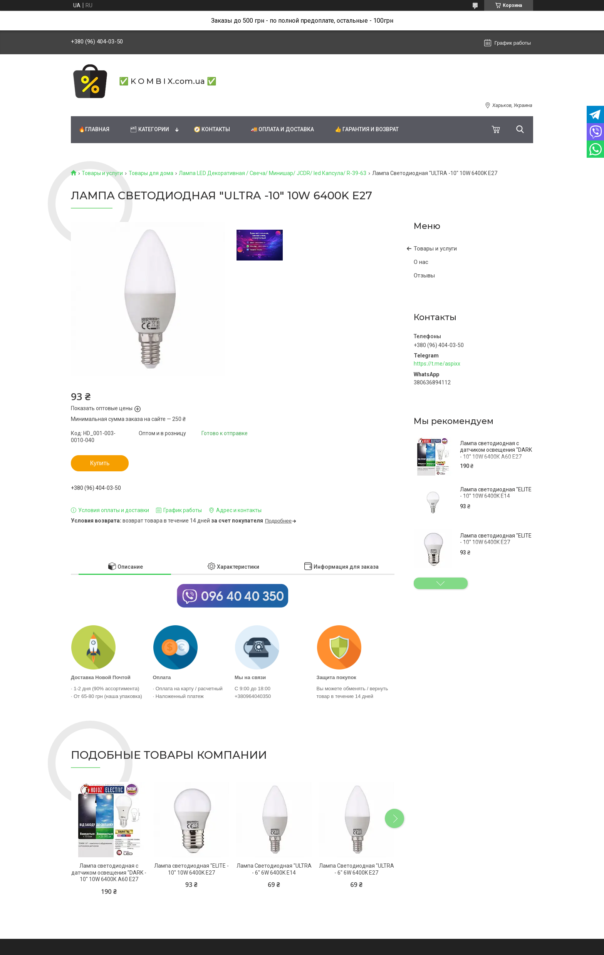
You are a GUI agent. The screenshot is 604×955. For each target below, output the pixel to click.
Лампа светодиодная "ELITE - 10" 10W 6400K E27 (496, 539)
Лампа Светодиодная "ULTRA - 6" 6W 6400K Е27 (356, 869)
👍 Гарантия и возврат (367, 129)
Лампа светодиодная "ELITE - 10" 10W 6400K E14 (496, 492)
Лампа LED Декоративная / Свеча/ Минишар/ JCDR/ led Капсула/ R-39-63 (272, 173)
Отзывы (424, 275)
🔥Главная (94, 129)
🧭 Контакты (212, 129)
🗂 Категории (149, 129)
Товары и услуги (102, 173)
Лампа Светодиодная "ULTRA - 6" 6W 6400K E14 (274, 869)
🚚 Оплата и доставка (282, 129)
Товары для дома (151, 173)
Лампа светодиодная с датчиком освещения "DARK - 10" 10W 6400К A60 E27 (496, 450)
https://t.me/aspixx (437, 364)
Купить (100, 463)
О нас (421, 262)
